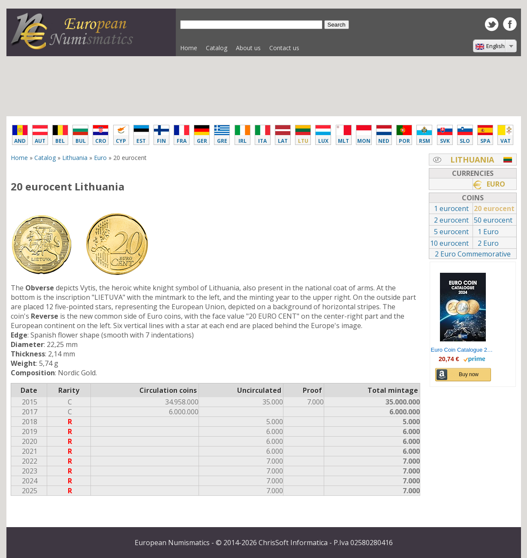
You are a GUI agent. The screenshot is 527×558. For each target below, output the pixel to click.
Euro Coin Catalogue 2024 (463, 350)
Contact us (284, 48)
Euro (100, 158)
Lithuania (74, 158)
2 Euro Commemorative (473, 254)
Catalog (214, 50)
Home (188, 48)
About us (248, 48)
